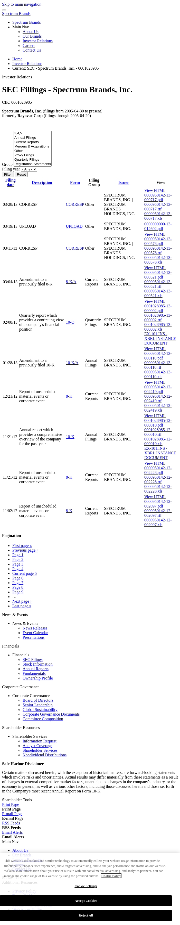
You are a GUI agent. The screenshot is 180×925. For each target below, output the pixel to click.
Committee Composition (43, 719)
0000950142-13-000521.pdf (158, 274)
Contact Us (32, 50)
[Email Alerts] (12, 832)
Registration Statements (32, 164)
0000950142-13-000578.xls (158, 259)
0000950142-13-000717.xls (158, 215)
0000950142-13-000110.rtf (158, 365)
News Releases (35, 628)
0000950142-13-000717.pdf (158, 197)
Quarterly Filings (32, 160)
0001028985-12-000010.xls (158, 441)
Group (7, 164)
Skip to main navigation (21, 4)
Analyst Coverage (37, 745)
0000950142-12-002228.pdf (158, 470)
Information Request (39, 741)
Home (17, 59)
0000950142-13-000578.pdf (158, 241)
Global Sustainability (40, 709)
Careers (29, 45)
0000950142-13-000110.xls (158, 374)
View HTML (155, 190)
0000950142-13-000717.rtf (158, 206)
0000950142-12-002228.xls (158, 488)
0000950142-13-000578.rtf (158, 250)
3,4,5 (32, 133)
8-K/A (71, 282)
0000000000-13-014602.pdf (158, 226)
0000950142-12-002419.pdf (158, 389)
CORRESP (75, 204)
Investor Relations (38, 41)
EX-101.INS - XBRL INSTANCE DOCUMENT (160, 338)
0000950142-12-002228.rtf (158, 479)
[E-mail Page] (12, 814)
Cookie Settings (85, 889)
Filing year (11, 169)
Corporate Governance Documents (51, 714)
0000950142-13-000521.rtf (158, 284)
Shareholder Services (40, 750)
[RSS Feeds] (11, 823)
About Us (31, 31)
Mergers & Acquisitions (32, 146)
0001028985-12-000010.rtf (158, 432)
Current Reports (32, 142)
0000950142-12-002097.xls (158, 522)
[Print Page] (10, 804)
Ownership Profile (38, 678)
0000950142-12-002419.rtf (158, 398)
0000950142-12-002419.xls (158, 407)
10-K (70, 437)
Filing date (10, 182)
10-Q (70, 322)
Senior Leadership (38, 705)
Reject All (86, 918)
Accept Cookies (86, 903)
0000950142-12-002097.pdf (158, 503)
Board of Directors (38, 700)
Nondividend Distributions (45, 755)
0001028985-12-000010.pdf (158, 422)
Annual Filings (32, 138)
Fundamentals (34, 673)
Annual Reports (36, 669)
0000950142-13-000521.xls (158, 293)
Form (75, 182)
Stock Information (38, 664)
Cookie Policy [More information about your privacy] (111, 878)
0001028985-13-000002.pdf (158, 308)
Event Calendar (35, 633)
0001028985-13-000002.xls (158, 326)
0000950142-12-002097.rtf (158, 513)
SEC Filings (33, 659)
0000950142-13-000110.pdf (158, 355)
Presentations (33, 637)
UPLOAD (74, 226)
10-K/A (72, 363)
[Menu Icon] (4, 10)
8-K (69, 396)
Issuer (123, 182)
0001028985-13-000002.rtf (158, 317)
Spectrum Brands (16, 13)
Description (42, 182)
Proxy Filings (32, 155)
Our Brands (32, 36)
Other (32, 151)
